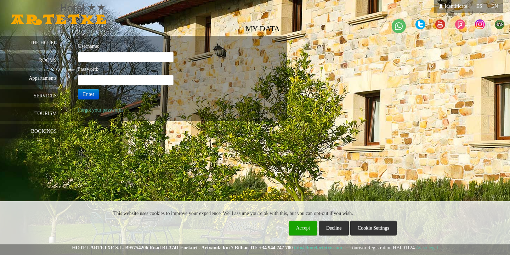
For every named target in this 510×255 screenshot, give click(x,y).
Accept (303, 228)
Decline (334, 228)
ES (479, 6)
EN (494, 6)
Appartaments (43, 78)
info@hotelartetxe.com (318, 247)
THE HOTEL (43, 42)
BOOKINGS (44, 131)
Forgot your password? (101, 110)
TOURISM (45, 113)
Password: (88, 69)
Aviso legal (427, 247)
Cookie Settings (373, 228)
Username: (89, 46)
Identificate (452, 6)
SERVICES (45, 95)
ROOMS (48, 60)
